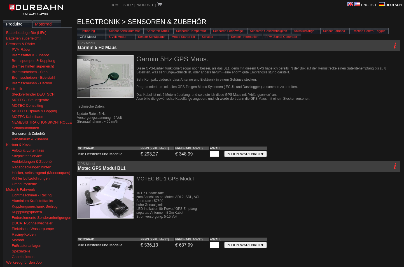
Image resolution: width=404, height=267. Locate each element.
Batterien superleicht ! (23, 38)
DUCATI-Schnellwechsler (32, 223)
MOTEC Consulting (27, 105)
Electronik (14, 89)
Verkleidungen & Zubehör (32, 161)
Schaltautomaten (25, 128)
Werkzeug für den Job (24, 262)
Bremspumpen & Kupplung (33, 61)
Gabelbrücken (23, 257)
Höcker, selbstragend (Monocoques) (41, 173)
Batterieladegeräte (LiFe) (26, 33)
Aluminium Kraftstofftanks (32, 201)
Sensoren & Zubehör (28, 133)
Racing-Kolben (24, 234)
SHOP (128, 5)
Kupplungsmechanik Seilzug (34, 206)
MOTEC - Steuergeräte (30, 100)
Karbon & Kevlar (19, 145)
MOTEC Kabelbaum (28, 117)
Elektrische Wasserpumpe (33, 229)
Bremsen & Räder (20, 44)
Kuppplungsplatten (27, 212)
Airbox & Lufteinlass (28, 150)
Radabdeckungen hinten (31, 167)
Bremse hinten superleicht (33, 66)
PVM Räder (21, 49)
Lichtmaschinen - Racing (32, 195)
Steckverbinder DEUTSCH (33, 94)
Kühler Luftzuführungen (31, 178)
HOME (116, 5)
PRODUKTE (145, 5)
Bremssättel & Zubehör (30, 55)
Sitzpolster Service (27, 156)
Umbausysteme (24, 184)
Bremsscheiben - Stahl (30, 72)
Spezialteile (21, 251)
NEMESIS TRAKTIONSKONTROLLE (42, 122)
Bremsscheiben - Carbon (32, 83)
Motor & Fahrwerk (20, 189)
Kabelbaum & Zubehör (30, 139)
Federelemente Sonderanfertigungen (41, 217)
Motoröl (18, 240)
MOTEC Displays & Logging (34, 111)
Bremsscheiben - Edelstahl (33, 77)
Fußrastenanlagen (26, 245)
